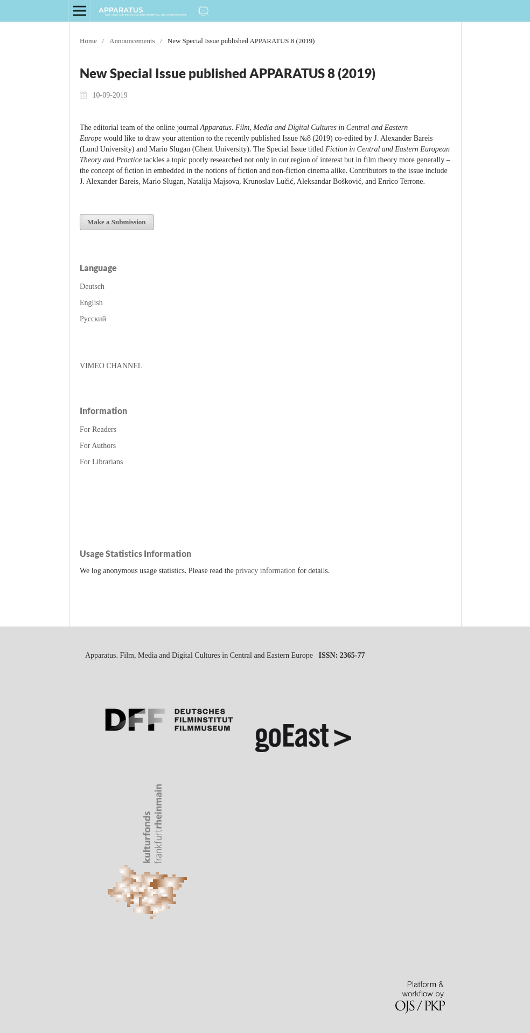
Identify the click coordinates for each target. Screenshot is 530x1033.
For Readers (98, 429)
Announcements (132, 41)
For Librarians (101, 462)
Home (88, 41)
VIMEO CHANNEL (111, 366)
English (91, 303)
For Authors (98, 446)
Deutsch (92, 287)
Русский (93, 319)
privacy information (265, 571)
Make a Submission (116, 222)
